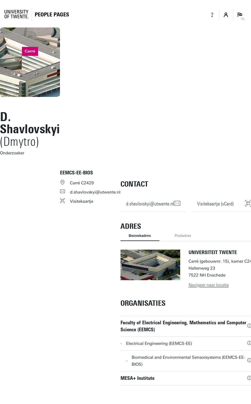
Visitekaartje (81, 201)
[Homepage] (52, 14)
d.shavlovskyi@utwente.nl (95, 192)
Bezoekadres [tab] (140, 236)
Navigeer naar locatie (209, 284)
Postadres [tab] (183, 236)
